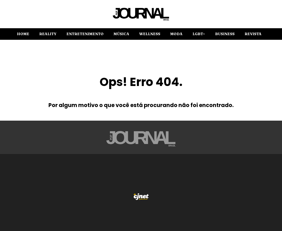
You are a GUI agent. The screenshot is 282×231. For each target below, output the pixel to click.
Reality (47, 34)
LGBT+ (199, 34)
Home (23, 34)
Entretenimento (85, 34)
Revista (253, 34)
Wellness (149, 34)
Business (225, 34)
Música (121, 34)
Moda (176, 34)
